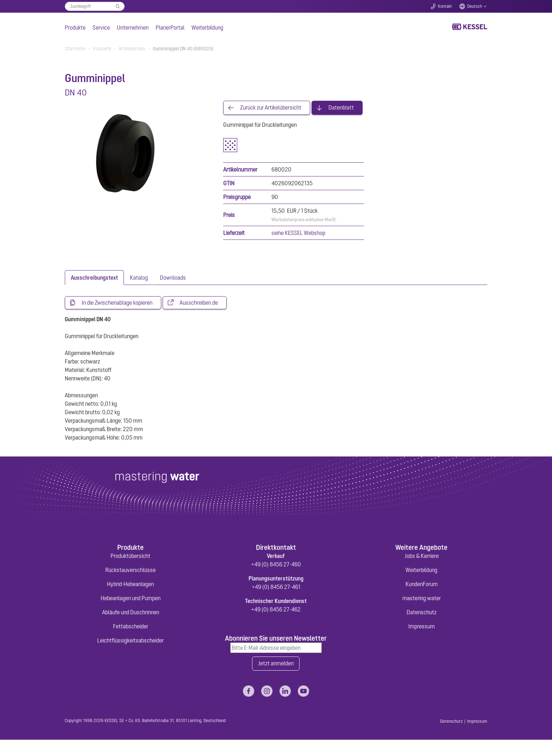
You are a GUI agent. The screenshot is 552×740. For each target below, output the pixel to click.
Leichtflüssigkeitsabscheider (130, 641)
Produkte (75, 27)
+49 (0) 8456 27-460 (276, 564)
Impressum (421, 626)
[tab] (94, 277)
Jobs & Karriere (421, 556)
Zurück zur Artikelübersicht (270, 108)
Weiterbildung (207, 27)
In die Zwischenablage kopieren (117, 303)
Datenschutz (422, 612)
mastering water (421, 598)
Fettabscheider (130, 626)
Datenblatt (341, 108)
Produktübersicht (130, 556)
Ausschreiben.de (199, 303)
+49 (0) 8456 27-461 (276, 587)
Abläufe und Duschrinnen (130, 612)
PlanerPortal (170, 27)
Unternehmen (133, 27)
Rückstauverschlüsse (130, 570)
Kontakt (445, 6)
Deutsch (474, 6)
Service (101, 27)
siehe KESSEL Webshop (298, 233)
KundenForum (422, 584)
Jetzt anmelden (276, 664)
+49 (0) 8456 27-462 (276, 610)
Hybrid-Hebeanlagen (130, 584)
